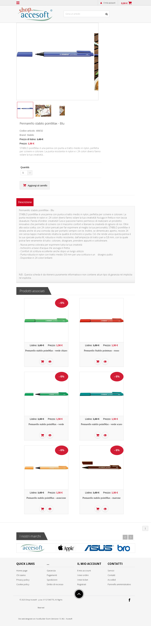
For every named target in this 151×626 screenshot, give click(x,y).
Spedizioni (52, 579)
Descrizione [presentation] (25, 202)
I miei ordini (83, 575)
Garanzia (51, 570)
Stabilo (30, 135)
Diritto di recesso (55, 584)
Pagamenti (52, 575)
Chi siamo (21, 575)
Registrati (81, 584)
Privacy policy (22, 579)
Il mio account (109, 2)
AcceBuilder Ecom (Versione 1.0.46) (50, 618)
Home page (21, 570)
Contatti (111, 575)
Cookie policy (22, 584)
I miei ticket (82, 579)
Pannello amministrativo (119, 584)
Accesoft (69, 618)
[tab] (25, 202)
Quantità (25, 167)
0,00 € (124, 3)
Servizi (111, 570)
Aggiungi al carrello (37, 185)
